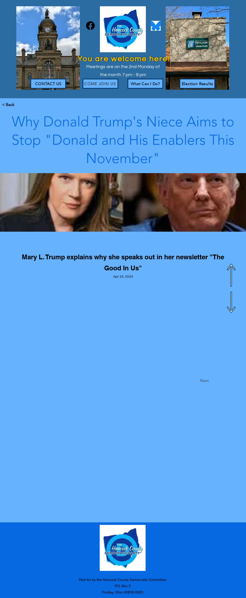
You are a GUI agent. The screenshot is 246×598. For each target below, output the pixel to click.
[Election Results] (197, 84)
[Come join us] (100, 84)
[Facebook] (90, 25)
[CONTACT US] (48, 84)
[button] (18, 105)
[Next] (196, 381)
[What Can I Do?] (145, 84)
